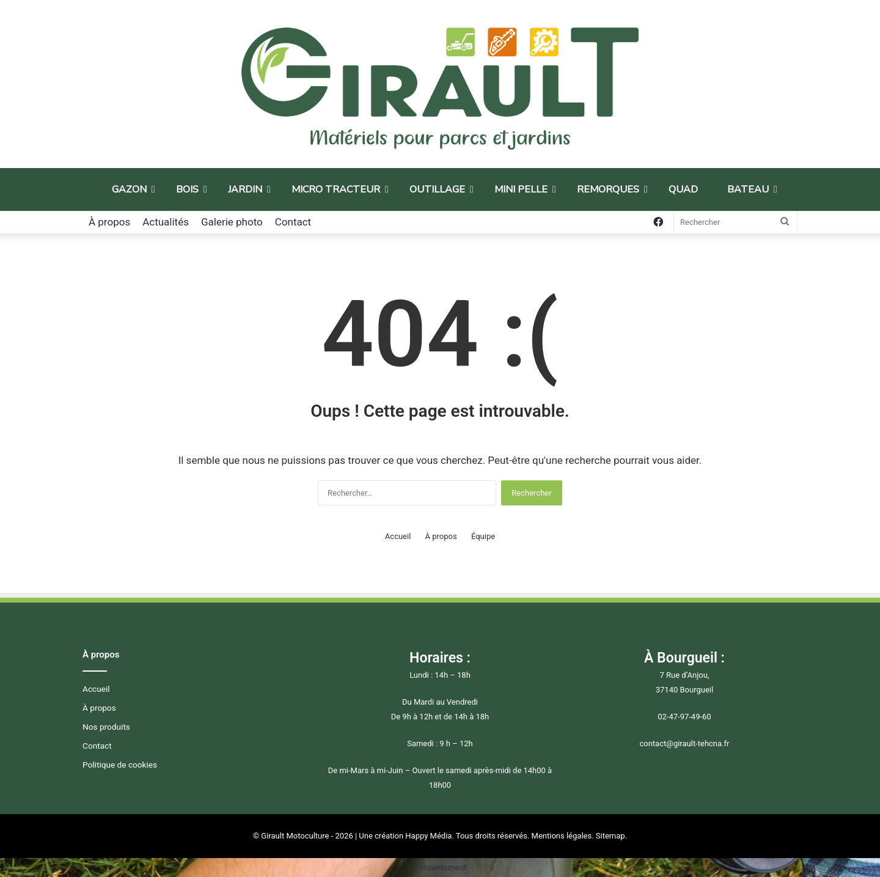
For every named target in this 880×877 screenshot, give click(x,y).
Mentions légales (562, 835)
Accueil (398, 536)
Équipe (483, 536)
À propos (109, 222)
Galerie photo (232, 222)
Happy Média (428, 835)
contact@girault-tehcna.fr (684, 743)
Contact (293, 222)
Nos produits (106, 727)
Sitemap (610, 835)
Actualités (165, 222)
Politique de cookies (119, 764)
